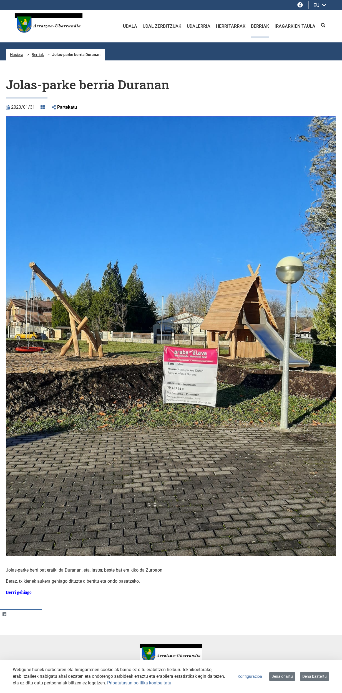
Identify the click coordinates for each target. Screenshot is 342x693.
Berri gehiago (19, 592)
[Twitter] (15, 614)
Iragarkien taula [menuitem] (295, 26)
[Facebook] (4, 614)
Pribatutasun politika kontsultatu (139, 683)
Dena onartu (282, 676)
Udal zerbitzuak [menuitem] (162, 26)
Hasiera (16, 54)
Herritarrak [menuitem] (230, 26)
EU (319, 5)
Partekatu (67, 107)
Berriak (38, 54)
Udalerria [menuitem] (198, 26)
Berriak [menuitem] (260, 26)
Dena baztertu (314, 676)
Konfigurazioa (250, 676)
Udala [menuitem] (130, 26)
